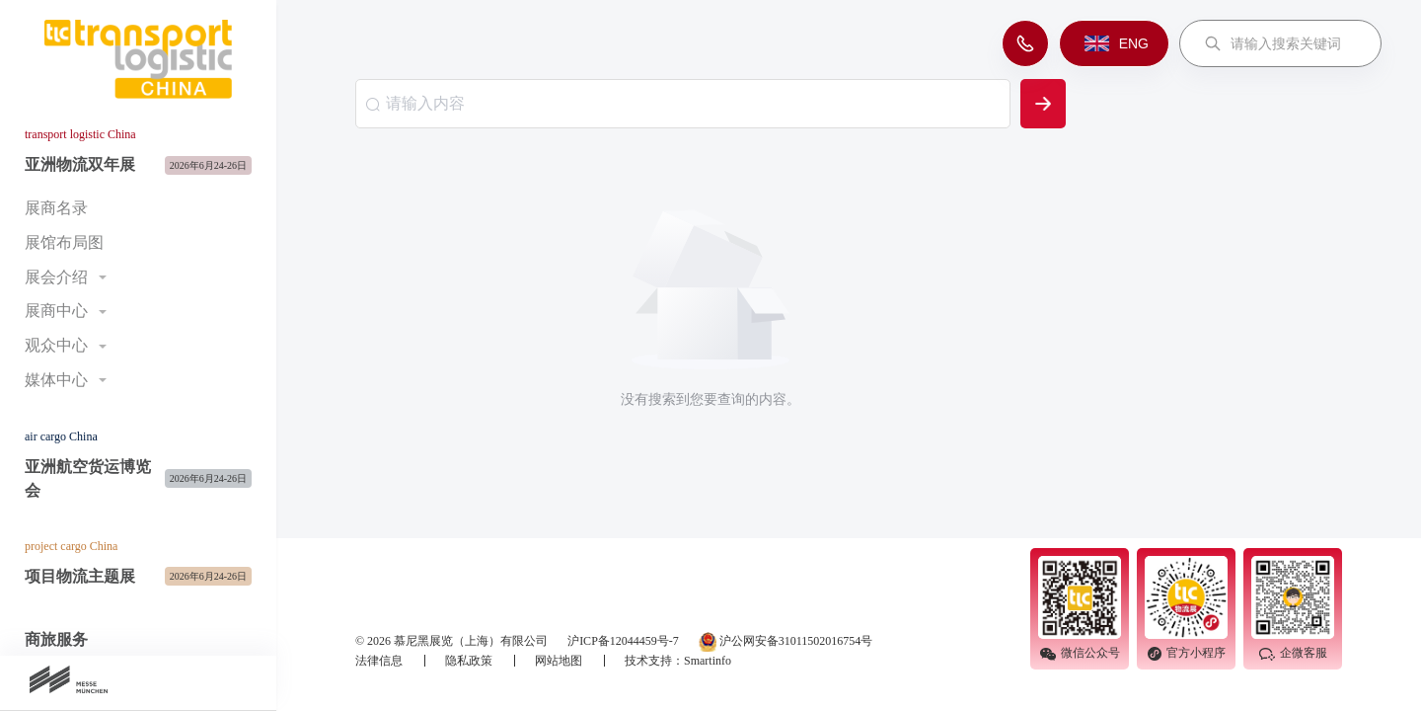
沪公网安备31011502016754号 (786, 642)
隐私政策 (470, 661)
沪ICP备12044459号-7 (623, 641)
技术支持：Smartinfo (678, 661)
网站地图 (560, 661)
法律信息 (380, 661)
